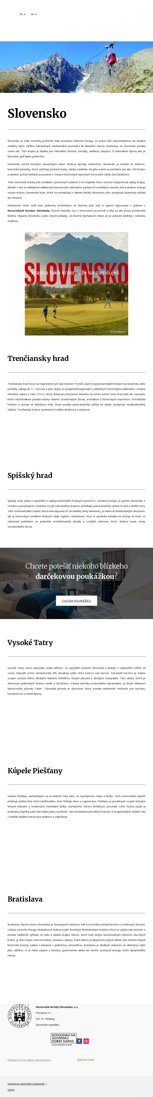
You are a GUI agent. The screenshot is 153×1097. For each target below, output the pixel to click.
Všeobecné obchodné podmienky (26, 1083)
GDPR (11, 1089)
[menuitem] (43, 17)
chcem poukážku (76, 600)
